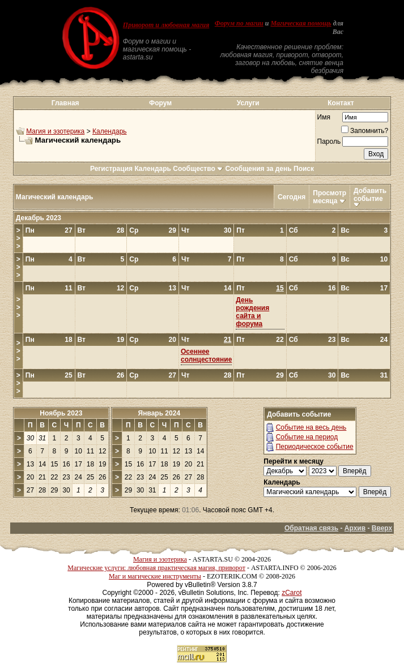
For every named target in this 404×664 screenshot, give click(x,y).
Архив (355, 528)
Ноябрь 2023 (61, 413)
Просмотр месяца (329, 197)
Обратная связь (311, 528)
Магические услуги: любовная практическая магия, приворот (156, 568)
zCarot (291, 593)
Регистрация (111, 169)
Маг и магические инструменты (155, 576)
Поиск (304, 169)
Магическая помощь (300, 23)
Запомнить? (364, 131)
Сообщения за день (258, 169)
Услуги (248, 103)
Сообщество (198, 169)
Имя (323, 117)
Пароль (329, 141)
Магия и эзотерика (55, 131)
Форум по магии (239, 23)
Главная (65, 103)
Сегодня (291, 197)
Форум (160, 103)
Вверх (382, 528)
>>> (18, 238)
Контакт (341, 103)
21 (227, 340)
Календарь (109, 131)
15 (279, 288)
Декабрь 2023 (38, 218)
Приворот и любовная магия (166, 25)
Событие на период (307, 437)
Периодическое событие (315, 447)
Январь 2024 (159, 413)
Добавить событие (370, 195)
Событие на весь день (311, 427)
